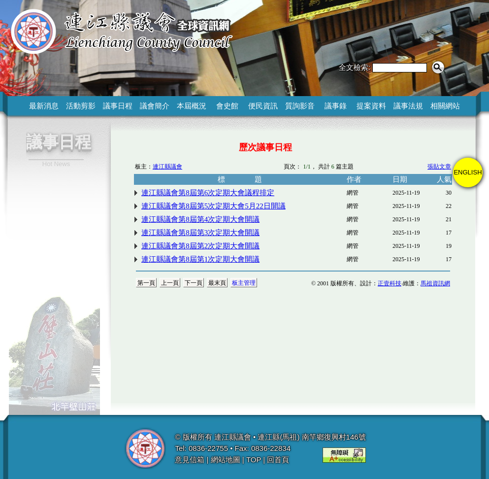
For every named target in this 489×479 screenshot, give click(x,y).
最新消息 (44, 106)
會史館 (227, 106)
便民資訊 (263, 106)
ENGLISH (468, 172)
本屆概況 (191, 106)
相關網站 (445, 106)
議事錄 (336, 106)
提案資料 (371, 106)
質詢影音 (300, 106)
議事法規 (408, 106)
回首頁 (278, 459)
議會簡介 (154, 106)
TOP (253, 459)
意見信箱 (189, 459)
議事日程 (117, 106)
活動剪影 (81, 106)
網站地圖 (225, 459)
